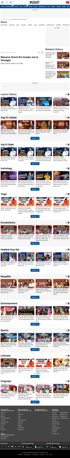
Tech (48, 6)
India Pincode (3, 438)
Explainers (20, 425)
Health (63, 6)
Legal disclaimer (27, 454)
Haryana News (55, 416)
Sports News (20, 422)
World (30, 6)
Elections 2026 (9, 6)
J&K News (54, 431)
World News (20, 414)
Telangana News (63, 416)
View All (35, 138)
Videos (16, 6)
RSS (51, 454)
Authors (2, 427)
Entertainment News (22, 420)
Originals (30, 24)
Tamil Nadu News (55, 423)
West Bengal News (64, 418)
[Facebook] (2, 446)
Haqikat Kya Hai (10, 249)
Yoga (35, 24)
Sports (35, 6)
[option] (9, 104)
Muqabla (58, 24)
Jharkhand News (55, 418)
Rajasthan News (63, 414)
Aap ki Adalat (4, 24)
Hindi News (3, 423)
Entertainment (42, 6)
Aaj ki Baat (11, 24)
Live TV (2, 425)
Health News (20, 429)
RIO (47, 454)
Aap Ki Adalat (9, 117)
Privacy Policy (35, 454)
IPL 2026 (26, 6)
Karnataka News (55, 433)
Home (2, 6)
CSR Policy (42, 454)
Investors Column (4, 422)
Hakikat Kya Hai (50, 24)
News (2, 19)
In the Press (3, 420)
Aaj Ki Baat (7, 144)
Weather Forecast (4, 436)
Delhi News (54, 414)
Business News (21, 427)
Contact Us (3, 412)
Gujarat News (55, 429)
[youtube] (12, 446)
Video (5, 19)
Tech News (20, 423)
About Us (3, 414)
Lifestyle (58, 6)
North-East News (55, 422)
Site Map (20, 454)
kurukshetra (41, 24)
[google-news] (19, 446)
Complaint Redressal (5, 418)
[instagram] (9, 446)
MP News (54, 420)
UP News (54, 425)
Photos (53, 6)
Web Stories (3, 429)
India (21, 6)
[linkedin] (15, 446)
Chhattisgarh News (56, 427)
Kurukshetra (8, 222)
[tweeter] (5, 446)
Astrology (23, 24)
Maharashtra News (64, 412)
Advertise (3, 416)
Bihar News (54, 412)
